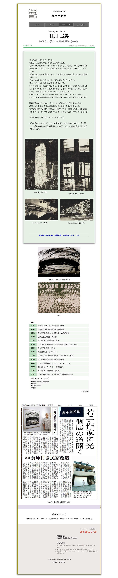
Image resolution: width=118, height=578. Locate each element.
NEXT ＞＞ (66, 24)
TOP (37, 25)
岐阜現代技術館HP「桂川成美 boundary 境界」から (59, 235)
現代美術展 (81, 25)
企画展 (51, 25)
